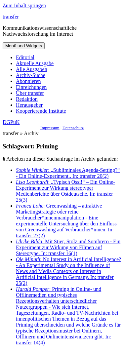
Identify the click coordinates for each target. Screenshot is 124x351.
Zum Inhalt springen (24, 5)
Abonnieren (28, 81)
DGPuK (11, 122)
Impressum (50, 127)
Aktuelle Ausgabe (35, 63)
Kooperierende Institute (41, 111)
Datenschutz (73, 127)
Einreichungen (31, 87)
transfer (11, 17)
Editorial (25, 57)
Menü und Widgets (23, 45)
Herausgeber (29, 105)
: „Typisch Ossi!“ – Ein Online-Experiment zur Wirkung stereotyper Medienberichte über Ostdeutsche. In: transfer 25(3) (65, 191)
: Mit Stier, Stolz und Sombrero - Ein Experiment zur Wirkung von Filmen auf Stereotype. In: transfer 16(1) (68, 247)
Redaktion (27, 99)
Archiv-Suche (30, 75)
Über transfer (30, 93)
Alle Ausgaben (31, 69)
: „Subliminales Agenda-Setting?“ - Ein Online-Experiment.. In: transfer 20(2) (68, 173)
